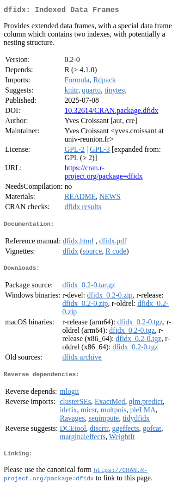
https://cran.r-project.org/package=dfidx (103, 174)
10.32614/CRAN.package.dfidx (111, 112)
